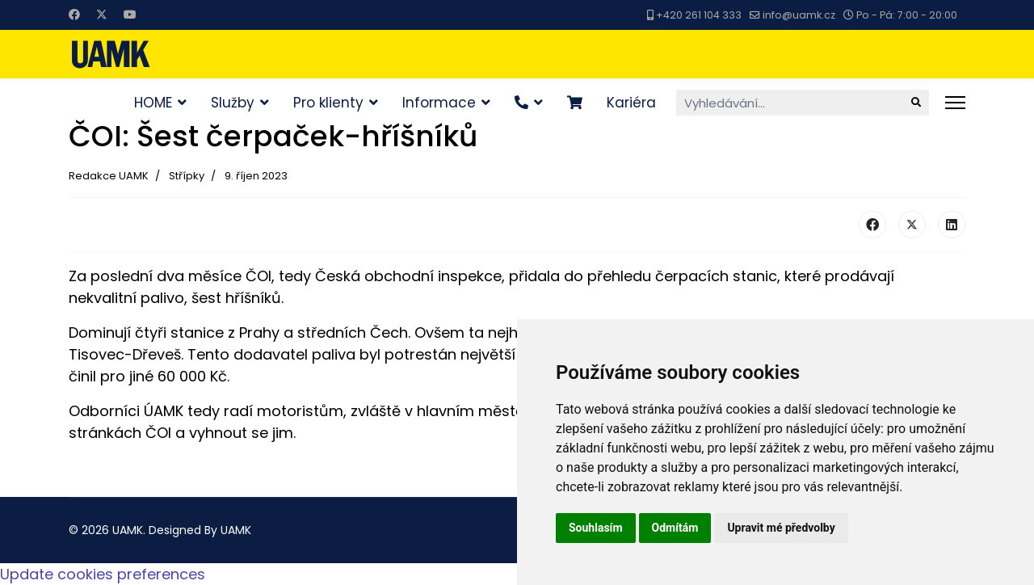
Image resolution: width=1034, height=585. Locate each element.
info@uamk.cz (799, 15)
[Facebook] (74, 14)
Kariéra (631, 102)
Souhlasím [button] (596, 527)
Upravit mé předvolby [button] (780, 527)
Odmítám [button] (675, 527)
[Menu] (955, 102)
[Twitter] (101, 14)
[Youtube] (130, 14)
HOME (153, 102)
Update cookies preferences (102, 574)
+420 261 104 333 (699, 15)
